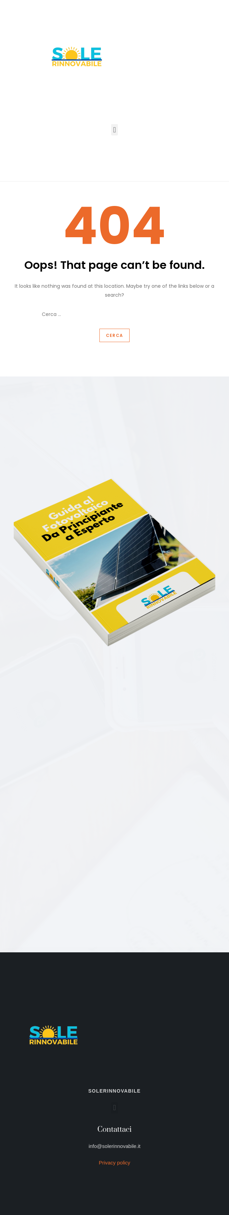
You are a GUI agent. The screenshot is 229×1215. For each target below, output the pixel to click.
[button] (114, 129)
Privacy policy (114, 1162)
